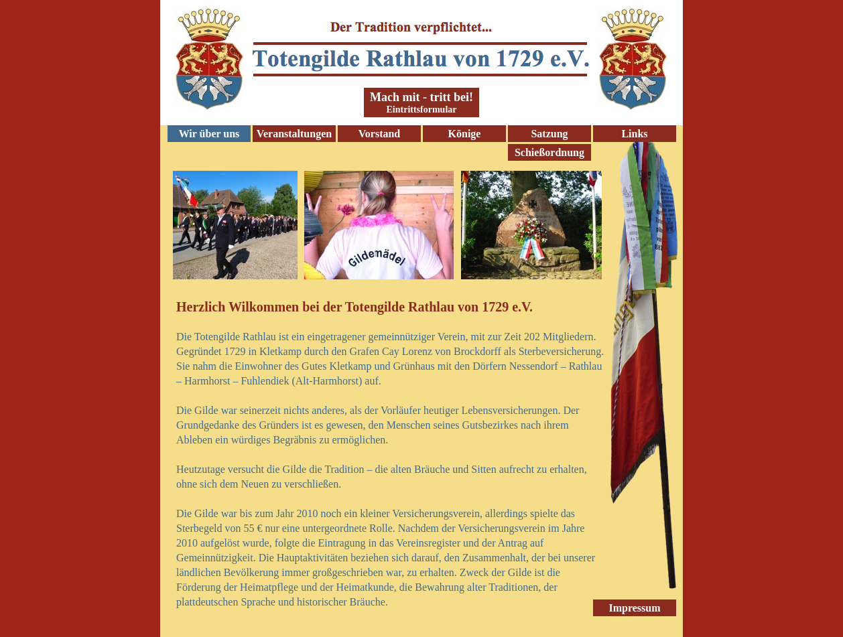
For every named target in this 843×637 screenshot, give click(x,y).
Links (634, 133)
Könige (464, 133)
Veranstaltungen (294, 133)
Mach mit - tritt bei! (421, 97)
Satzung (549, 133)
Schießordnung (549, 152)
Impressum (634, 608)
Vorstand (380, 133)
